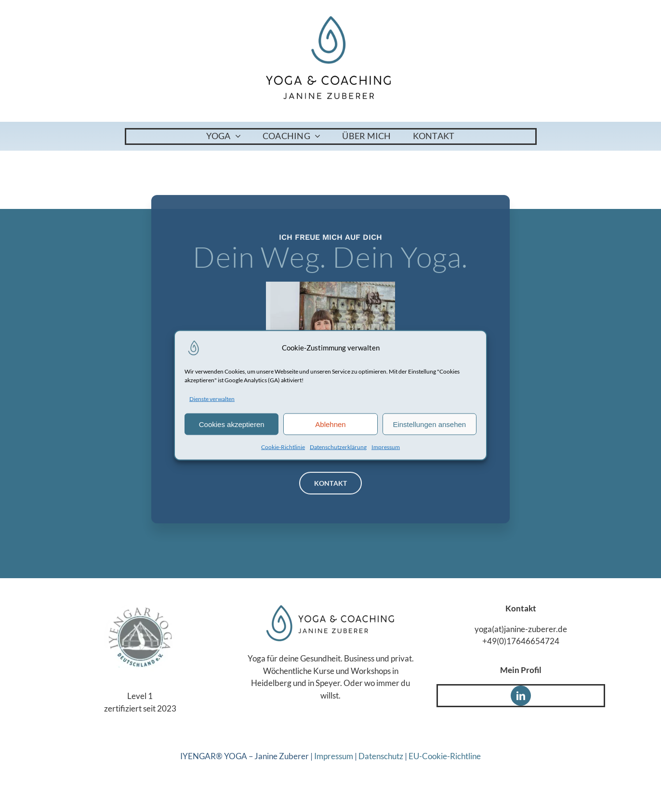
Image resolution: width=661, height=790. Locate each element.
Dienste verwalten (212, 398)
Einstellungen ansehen (429, 424)
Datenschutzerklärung (338, 447)
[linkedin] (521, 696)
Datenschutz (380, 756)
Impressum (385, 447)
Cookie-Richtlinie (283, 447)
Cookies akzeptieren (231, 424)
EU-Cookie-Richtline (445, 756)
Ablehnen (330, 424)
